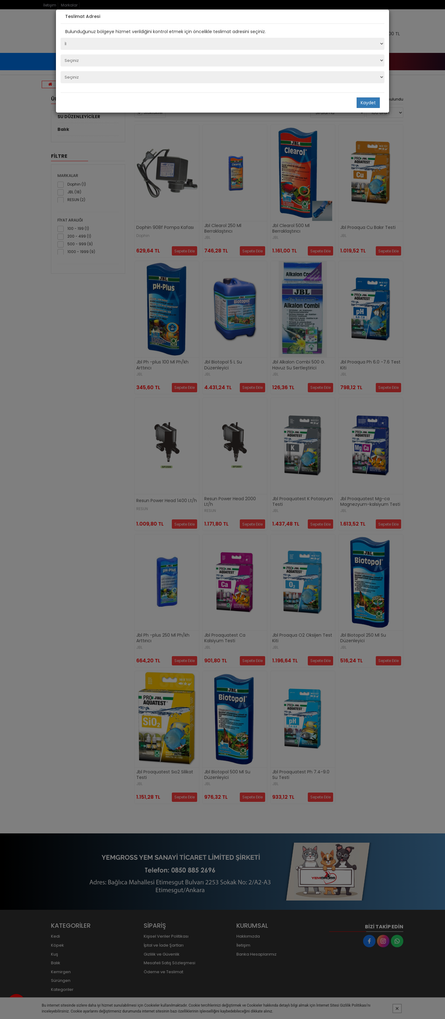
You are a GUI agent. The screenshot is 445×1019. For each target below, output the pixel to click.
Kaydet (368, 103)
